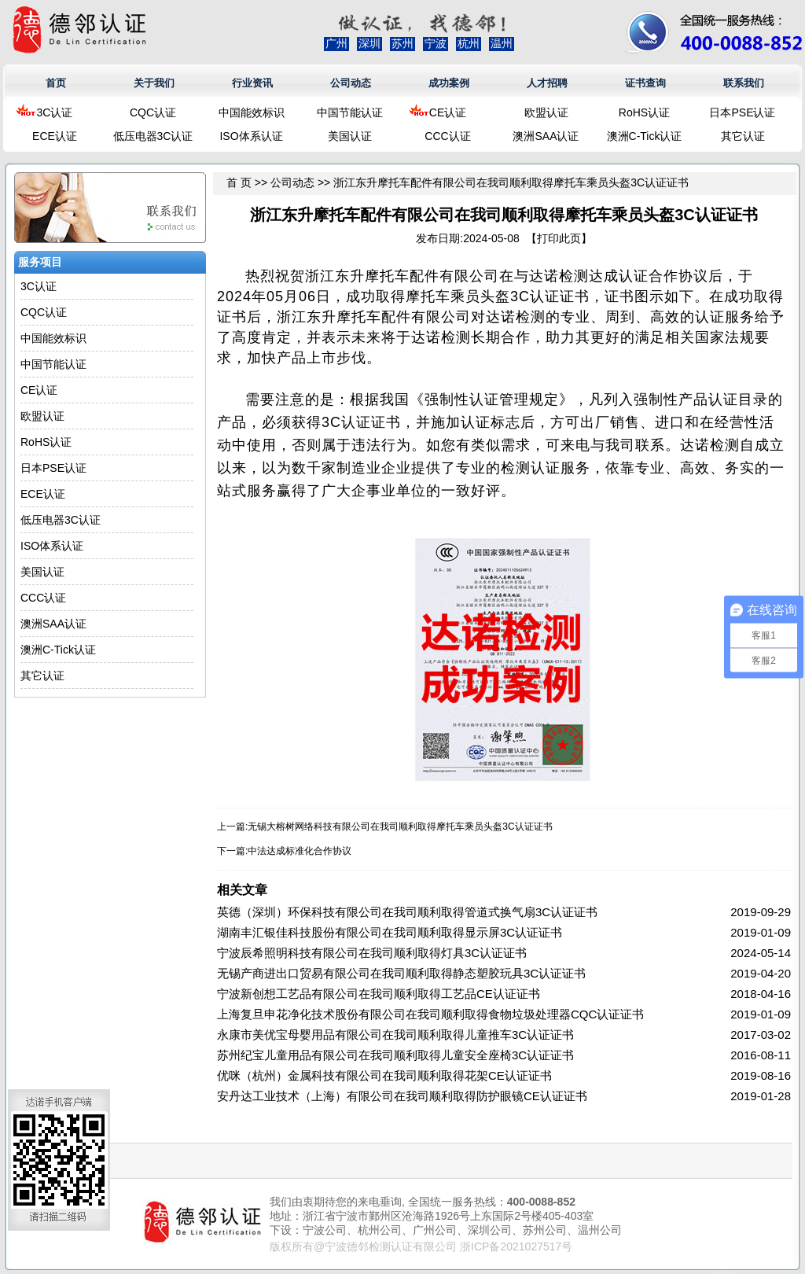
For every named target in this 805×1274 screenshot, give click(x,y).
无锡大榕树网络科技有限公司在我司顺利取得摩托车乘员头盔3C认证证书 (400, 826)
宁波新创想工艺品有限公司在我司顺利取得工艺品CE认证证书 (378, 993)
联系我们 (743, 83)
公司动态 (350, 83)
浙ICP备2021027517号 (516, 1246)
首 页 (239, 182)
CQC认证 (153, 112)
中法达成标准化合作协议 (299, 850)
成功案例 (448, 83)
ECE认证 (54, 136)
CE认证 (447, 112)
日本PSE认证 (742, 112)
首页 (56, 83)
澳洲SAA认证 (546, 136)
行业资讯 (252, 83)
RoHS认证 (644, 112)
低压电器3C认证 (153, 136)
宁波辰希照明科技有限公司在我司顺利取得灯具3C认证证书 (372, 952)
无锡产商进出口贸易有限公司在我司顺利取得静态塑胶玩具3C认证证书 (401, 973)
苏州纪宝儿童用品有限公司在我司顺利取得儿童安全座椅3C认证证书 (395, 1055)
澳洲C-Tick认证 (644, 136)
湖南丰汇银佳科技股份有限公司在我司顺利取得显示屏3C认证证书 (389, 932)
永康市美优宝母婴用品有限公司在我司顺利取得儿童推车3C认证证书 (395, 1034)
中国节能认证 (350, 112)
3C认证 (55, 112)
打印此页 (559, 238)
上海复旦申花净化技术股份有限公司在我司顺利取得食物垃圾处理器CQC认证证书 (430, 1014)
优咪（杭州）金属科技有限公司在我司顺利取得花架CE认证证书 (384, 1075)
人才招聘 (547, 83)
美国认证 (350, 136)
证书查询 (645, 83)
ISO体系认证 (250, 136)
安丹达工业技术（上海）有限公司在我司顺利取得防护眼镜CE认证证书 (402, 1096)
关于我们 (154, 83)
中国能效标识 (252, 112)
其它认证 (743, 136)
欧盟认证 (546, 112)
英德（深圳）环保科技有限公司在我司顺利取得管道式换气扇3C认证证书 (407, 912)
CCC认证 (447, 136)
